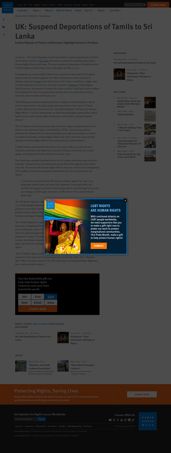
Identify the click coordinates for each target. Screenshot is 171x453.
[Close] (125, 200)
